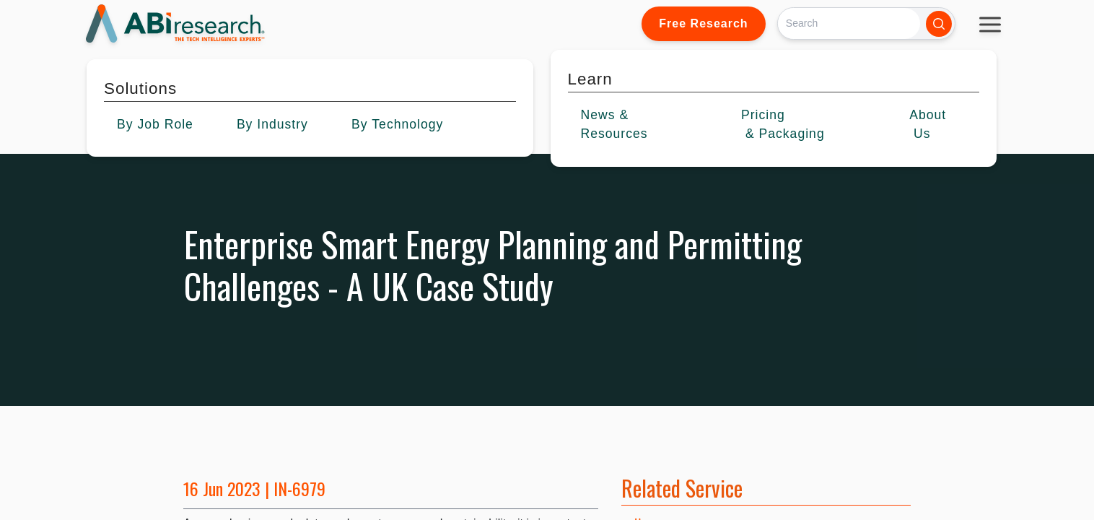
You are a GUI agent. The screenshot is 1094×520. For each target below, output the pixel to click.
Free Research (703, 23)
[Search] (849, 23)
